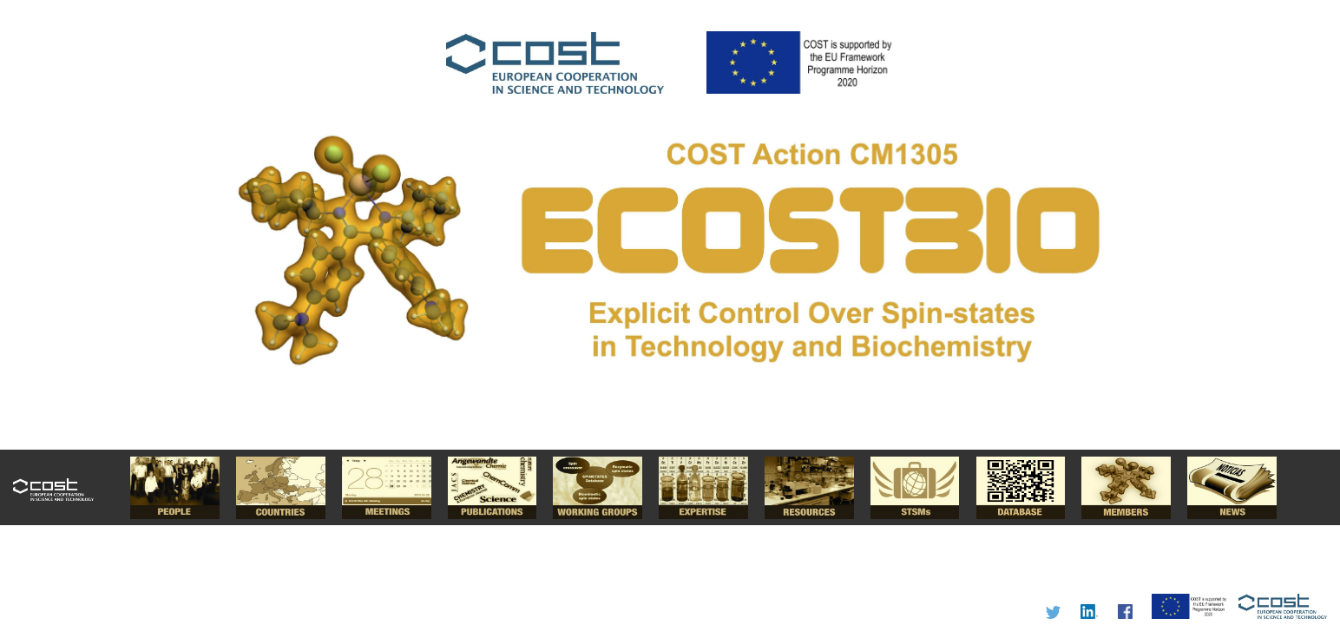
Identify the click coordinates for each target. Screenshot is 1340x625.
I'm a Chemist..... (670, 312)
